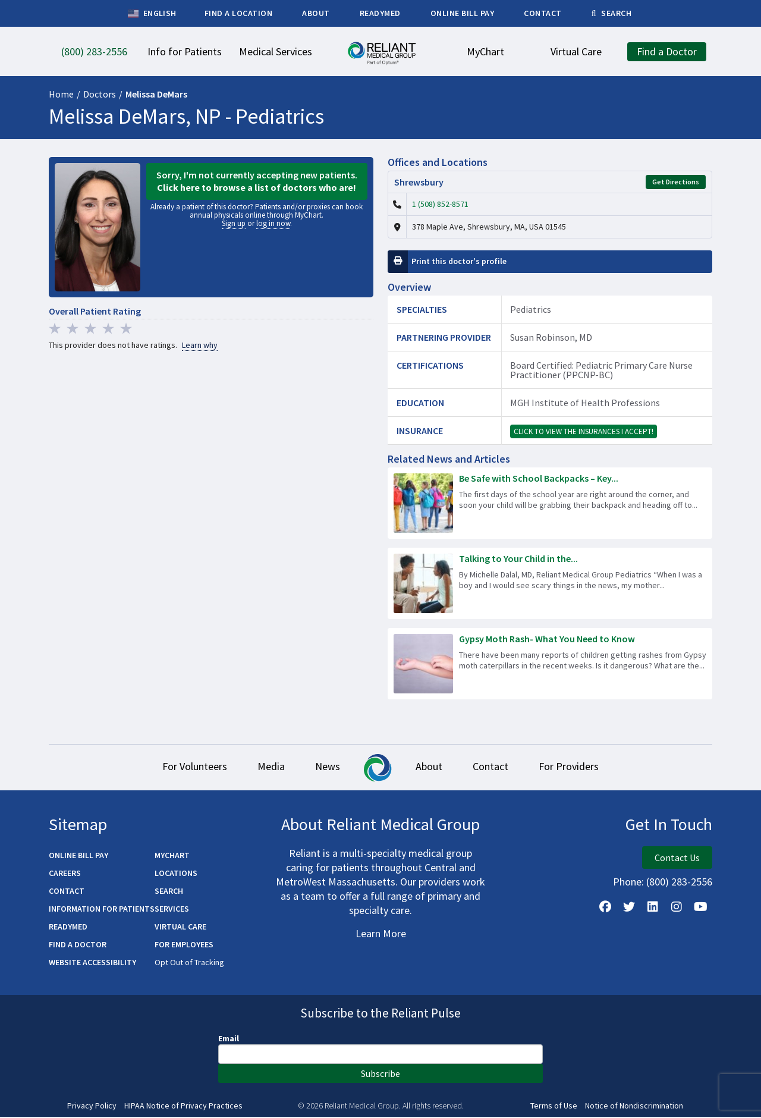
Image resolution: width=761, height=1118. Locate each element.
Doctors (99, 94)
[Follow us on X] (629, 907)
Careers (65, 873)
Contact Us (677, 858)
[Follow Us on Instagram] (676, 907)
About (432, 767)
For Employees (184, 945)
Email (228, 1039)
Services (172, 909)
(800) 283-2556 (679, 882)
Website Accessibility (92, 962)
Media (262, 767)
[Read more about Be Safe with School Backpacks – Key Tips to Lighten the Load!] (550, 503)
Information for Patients (102, 909)
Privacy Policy (92, 1106)
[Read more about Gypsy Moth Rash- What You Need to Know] (550, 663)
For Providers (582, 767)
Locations (176, 873)
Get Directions (675, 181)
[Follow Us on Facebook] (605, 907)
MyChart (172, 855)
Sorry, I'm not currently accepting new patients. (256, 181)
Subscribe (380, 1074)
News (324, 767)
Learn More (381, 934)
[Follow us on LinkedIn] (653, 907)
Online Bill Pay (78, 855)
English (152, 14)
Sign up (234, 223)
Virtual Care (180, 927)
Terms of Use (553, 1106)
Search (169, 891)
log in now (273, 223)
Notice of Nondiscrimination (634, 1106)
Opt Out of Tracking (189, 962)
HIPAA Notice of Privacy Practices (183, 1106)
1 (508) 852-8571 (440, 204)
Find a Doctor (77, 945)
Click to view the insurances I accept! (583, 431)
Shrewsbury (419, 182)
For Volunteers (181, 767)
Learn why (200, 345)
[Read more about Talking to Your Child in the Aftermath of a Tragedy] (550, 583)
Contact (499, 767)
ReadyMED (68, 927)
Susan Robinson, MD (551, 337)
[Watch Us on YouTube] (700, 907)
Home (61, 94)
